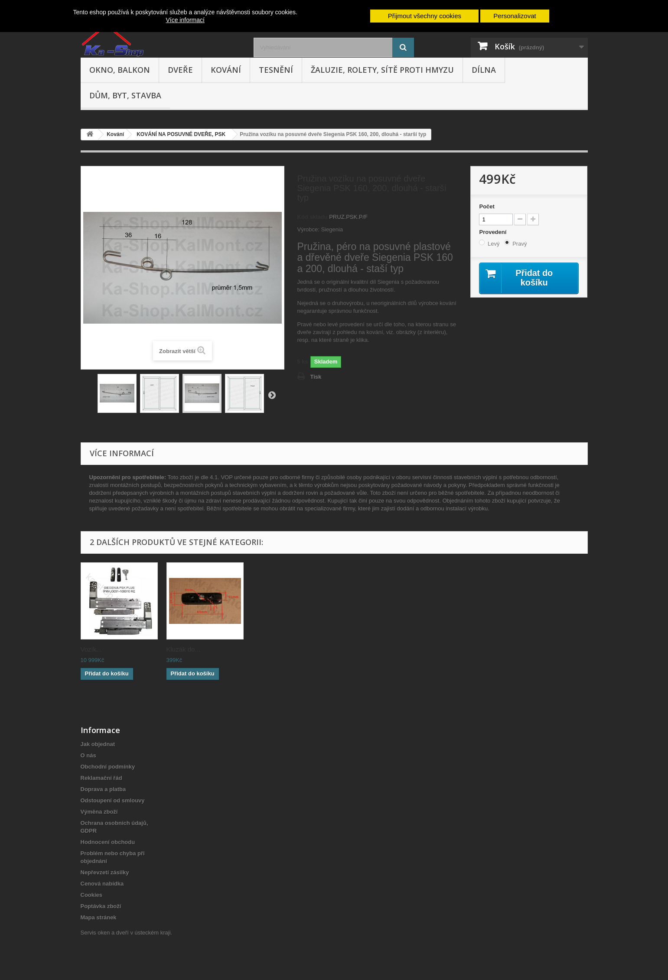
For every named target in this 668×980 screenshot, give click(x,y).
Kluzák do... (183, 649)
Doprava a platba (103, 789)
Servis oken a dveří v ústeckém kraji (126, 932)
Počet (486, 206)
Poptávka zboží (101, 906)
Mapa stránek (99, 917)
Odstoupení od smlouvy (113, 800)
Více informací (185, 19)
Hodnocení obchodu (108, 842)
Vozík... (91, 649)
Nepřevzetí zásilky (105, 872)
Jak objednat (98, 744)
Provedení (493, 232)
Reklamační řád (101, 778)
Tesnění (276, 70)
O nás (88, 755)
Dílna (484, 70)
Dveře (180, 70)
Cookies (92, 895)
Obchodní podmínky (108, 766)
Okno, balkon (119, 70)
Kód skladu (312, 217)
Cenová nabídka (102, 883)
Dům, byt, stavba (125, 95)
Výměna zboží (99, 811)
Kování (226, 70)
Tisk (316, 376)
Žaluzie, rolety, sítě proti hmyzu (382, 70)
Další (271, 394)
